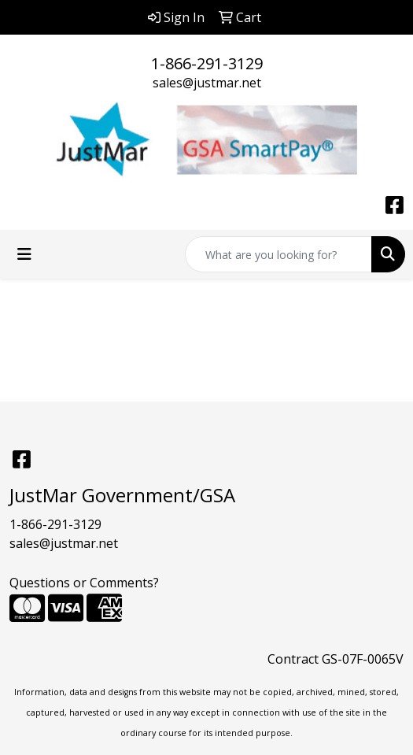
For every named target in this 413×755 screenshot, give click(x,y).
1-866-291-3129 (207, 63)
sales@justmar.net (207, 82)
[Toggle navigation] (24, 254)
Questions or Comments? (84, 582)
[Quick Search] (278, 254)
